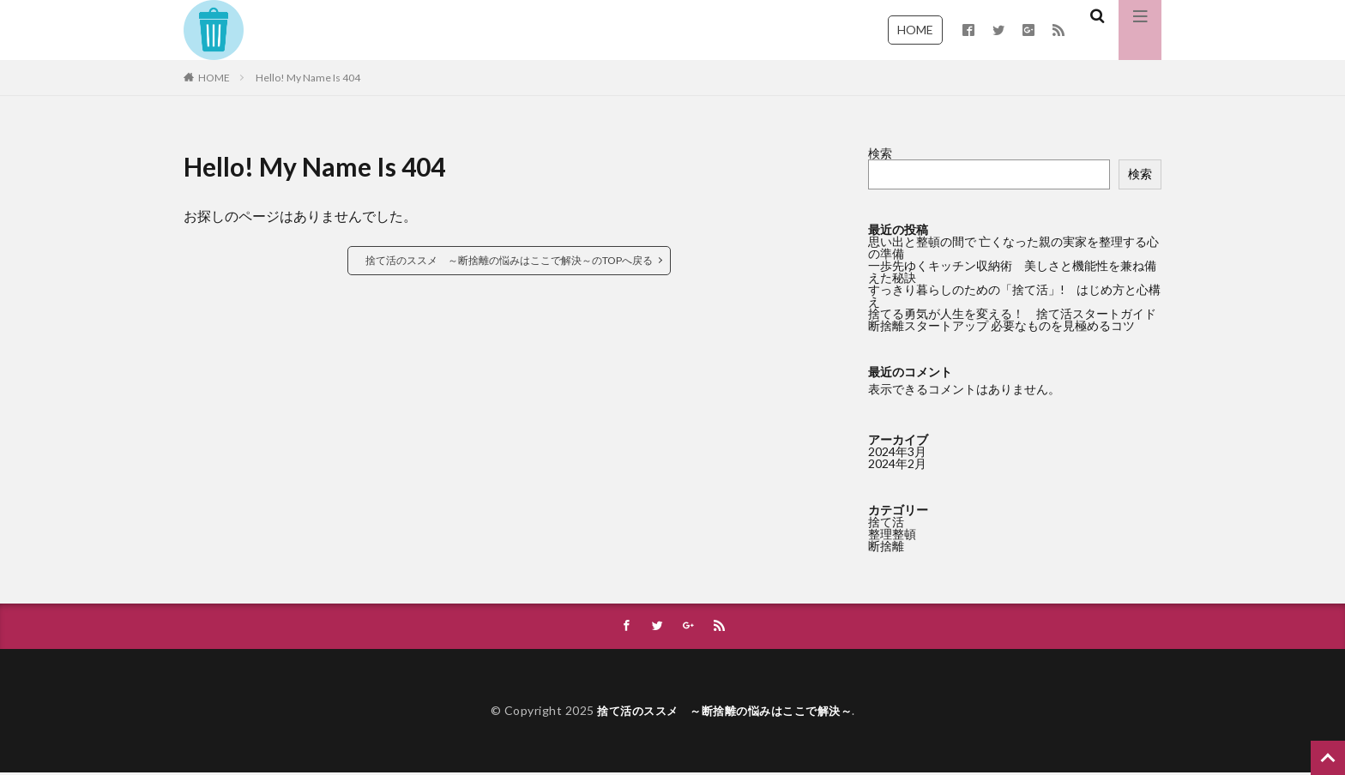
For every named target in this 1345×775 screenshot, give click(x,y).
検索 (880, 153)
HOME (915, 29)
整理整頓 (892, 533)
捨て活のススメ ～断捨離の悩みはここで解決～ (724, 712)
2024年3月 (897, 451)
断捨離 (886, 545)
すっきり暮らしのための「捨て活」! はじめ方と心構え (1014, 295)
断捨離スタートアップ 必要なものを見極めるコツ (1001, 325)
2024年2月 (897, 463)
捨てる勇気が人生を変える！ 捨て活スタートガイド (1012, 313)
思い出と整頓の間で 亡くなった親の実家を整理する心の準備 (1013, 247)
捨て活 (886, 521)
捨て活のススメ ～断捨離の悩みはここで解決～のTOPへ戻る (509, 260)
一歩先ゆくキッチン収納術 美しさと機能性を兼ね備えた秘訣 (1012, 271)
